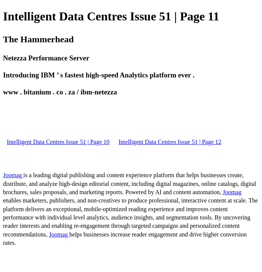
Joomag (13, 175)
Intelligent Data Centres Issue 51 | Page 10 (58, 142)
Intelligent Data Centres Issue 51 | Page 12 (170, 142)
